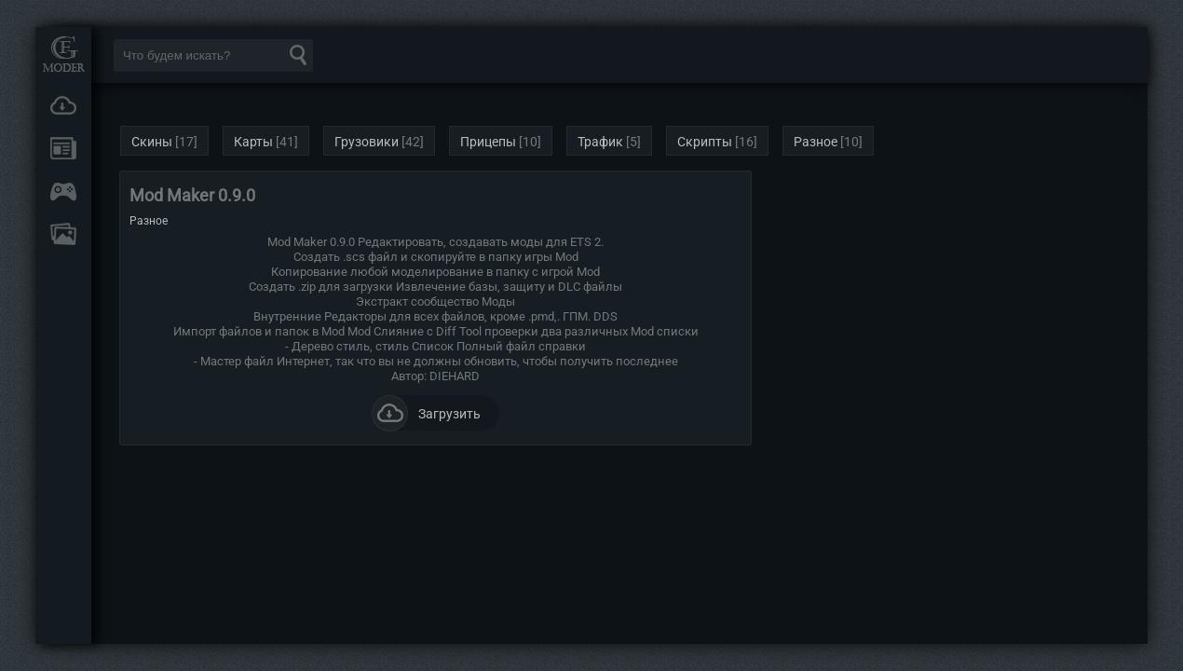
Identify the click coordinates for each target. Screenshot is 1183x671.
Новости (63, 148)
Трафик (600, 141)
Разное (815, 141)
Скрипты (704, 141)
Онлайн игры (63, 191)
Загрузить (426, 413)
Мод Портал (63, 54)
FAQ (63, 234)
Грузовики (366, 141)
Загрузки (63, 105)
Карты (253, 141)
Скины (151, 141)
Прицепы (488, 141)
